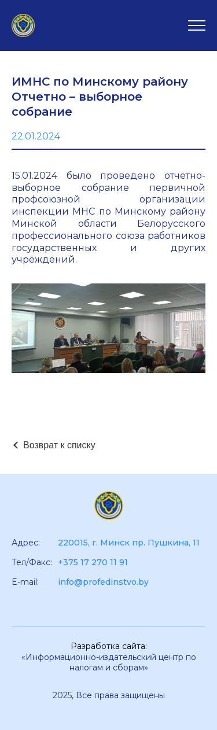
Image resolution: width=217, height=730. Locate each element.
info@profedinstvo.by (103, 582)
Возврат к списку (59, 445)
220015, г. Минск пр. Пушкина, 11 (129, 542)
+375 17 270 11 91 (93, 562)
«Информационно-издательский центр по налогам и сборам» (108, 662)
